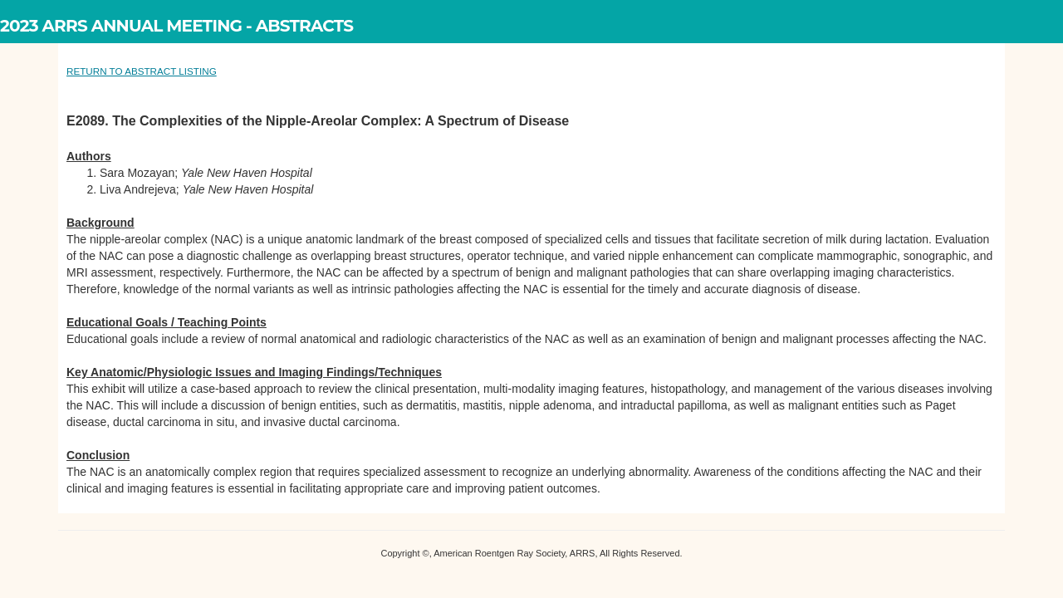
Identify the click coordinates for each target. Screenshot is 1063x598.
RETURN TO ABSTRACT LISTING (141, 71)
